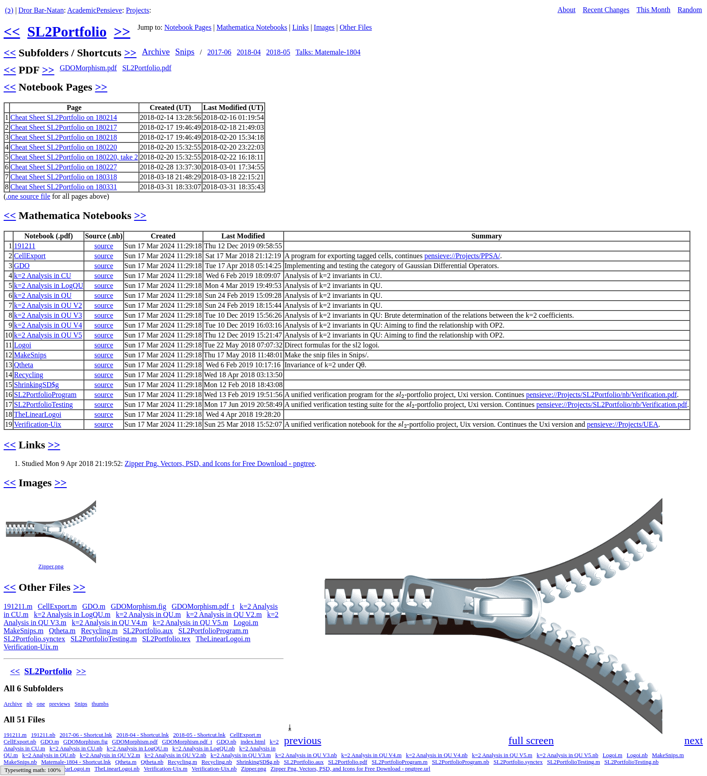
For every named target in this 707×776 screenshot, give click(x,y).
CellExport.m (57, 606)
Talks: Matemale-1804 (327, 52)
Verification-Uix (37, 424)
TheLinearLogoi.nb (116, 769)
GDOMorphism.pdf (88, 68)
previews (59, 704)
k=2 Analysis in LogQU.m (72, 614)
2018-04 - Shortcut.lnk (142, 735)
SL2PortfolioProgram (45, 394)
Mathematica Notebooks (251, 27)
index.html (252, 742)
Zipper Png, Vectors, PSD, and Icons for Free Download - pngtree (219, 463)
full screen (531, 740)
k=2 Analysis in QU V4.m (109, 622)
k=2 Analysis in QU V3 (48, 315)
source (103, 246)
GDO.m (94, 606)
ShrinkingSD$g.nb (258, 762)
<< (12, 31)
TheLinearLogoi (37, 414)
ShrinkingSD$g (36, 384)
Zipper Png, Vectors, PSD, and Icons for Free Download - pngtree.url (350, 769)
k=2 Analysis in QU (43, 295)
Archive (156, 51)
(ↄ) (9, 10)
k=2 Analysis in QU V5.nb (567, 755)
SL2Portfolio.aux (148, 630)
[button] (695, 506)
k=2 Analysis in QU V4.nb (437, 755)
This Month (653, 10)
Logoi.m (246, 622)
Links (300, 27)
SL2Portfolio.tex (166, 639)
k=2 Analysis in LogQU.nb (203, 748)
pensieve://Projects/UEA (622, 424)
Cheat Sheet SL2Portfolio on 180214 (63, 117)
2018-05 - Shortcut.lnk (199, 735)
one (41, 704)
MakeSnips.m (23, 630)
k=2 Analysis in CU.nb (76, 748)
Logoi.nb (637, 755)
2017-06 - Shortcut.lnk (86, 735)
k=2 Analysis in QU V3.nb (306, 755)
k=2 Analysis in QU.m (148, 614)
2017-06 (219, 52)
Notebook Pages (187, 27)
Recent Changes (606, 10)
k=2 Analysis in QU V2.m (224, 614)
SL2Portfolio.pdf (146, 68)
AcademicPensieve (94, 10)
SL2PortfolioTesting (43, 404)
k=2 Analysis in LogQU (48, 285)
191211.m (18, 606)
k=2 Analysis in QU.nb (48, 755)
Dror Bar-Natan (41, 10)
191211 (24, 246)
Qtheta (23, 365)
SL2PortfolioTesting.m (103, 639)
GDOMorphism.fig (138, 606)
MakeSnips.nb (20, 762)
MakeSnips (30, 355)
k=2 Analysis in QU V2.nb (176, 755)
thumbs (100, 704)
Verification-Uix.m (31, 647)
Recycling (28, 375)
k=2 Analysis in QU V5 (48, 335)
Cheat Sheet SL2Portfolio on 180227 (63, 167)
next (693, 740)
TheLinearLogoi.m (223, 639)
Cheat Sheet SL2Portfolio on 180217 (63, 127)
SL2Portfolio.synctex (34, 639)
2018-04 (249, 52)
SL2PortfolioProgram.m (213, 630)
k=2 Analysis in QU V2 (48, 305)
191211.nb (43, 735)
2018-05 (278, 52)
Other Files (356, 27)
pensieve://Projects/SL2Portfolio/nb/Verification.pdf (601, 394)
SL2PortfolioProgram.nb (460, 762)
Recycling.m (99, 630)
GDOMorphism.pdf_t (203, 606)
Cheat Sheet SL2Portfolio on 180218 (63, 137)
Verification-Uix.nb (214, 769)
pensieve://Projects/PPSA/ (462, 256)
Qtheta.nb (152, 762)
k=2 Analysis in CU (42, 275)
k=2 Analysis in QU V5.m (190, 622)
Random (690, 10)
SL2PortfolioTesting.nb (631, 762)
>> (122, 31)
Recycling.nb (217, 762)
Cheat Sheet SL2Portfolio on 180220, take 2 (74, 157)
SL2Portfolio (66, 31)
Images (324, 27)
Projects (137, 10)
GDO (22, 265)
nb (29, 704)
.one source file (28, 196)
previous (302, 740)
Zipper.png (51, 566)
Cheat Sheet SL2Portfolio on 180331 (63, 187)
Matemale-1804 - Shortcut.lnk (76, 762)
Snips (185, 51)
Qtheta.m (62, 630)
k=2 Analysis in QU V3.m (241, 755)
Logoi (22, 345)
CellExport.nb (20, 742)
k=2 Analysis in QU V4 (48, 325)
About (566, 10)
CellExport (30, 256)
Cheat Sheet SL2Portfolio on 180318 (63, 177)
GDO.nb (226, 742)
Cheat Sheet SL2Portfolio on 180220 (63, 147)
